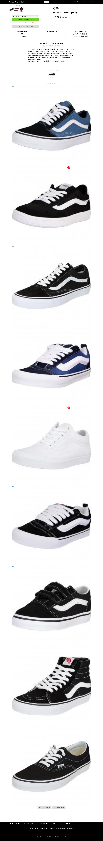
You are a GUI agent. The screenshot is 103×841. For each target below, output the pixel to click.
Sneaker (18, 5)
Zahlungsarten (61, 828)
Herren (18, 824)
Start (38, 837)
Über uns (32, 828)
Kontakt (46, 828)
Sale (60, 824)
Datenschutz (60, 837)
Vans (44, 46)
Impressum (43, 837)
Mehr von (44, 808)
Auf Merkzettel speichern (25, 26)
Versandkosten (53, 828)
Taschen (53, 824)
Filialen (41, 828)
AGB (48, 837)
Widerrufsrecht (52, 837)
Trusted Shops (84, 36)
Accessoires (43, 824)
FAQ (65, 837)
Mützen (26, 824)
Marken (67, 824)
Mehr (59, 808)
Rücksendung (70, 828)
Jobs (36, 828)
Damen (11, 824)
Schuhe (12, 5)
